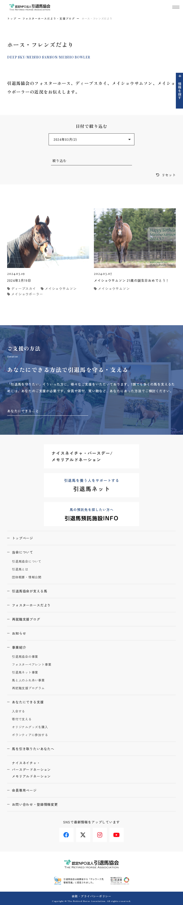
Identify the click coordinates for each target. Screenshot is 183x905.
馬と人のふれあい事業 (28, 680)
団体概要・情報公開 (26, 577)
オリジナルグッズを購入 (30, 727)
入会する (18, 711)
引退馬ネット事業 (25, 672)
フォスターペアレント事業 (31, 665)
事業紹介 (19, 647)
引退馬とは (20, 569)
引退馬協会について (26, 562)
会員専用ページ (24, 790)
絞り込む (59, 160)
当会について (22, 552)
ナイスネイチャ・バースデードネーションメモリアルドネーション (31, 769)
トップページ (22, 538)
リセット (169, 175)
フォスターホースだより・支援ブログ (48, 18)
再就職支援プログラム (28, 688)
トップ (11, 18)
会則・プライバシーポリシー (91, 896)
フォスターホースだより (31, 605)
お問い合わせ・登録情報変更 (35, 804)
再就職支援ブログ (26, 619)
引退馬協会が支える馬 (29, 591)
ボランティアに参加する (30, 735)
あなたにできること (23, 410)
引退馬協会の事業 (25, 657)
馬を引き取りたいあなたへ (33, 748)
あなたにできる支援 (28, 702)
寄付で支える (22, 719)
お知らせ (19, 633)
